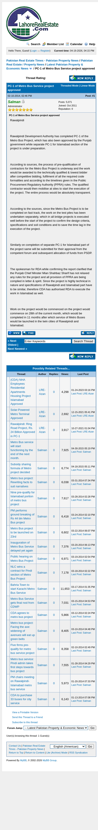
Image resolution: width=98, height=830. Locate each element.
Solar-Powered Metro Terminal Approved (20, 413)
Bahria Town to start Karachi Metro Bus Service (23, 588)
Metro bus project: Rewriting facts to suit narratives (22, 482)
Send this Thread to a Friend (27, 717)
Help (89, 44)
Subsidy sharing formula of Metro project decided (21, 468)
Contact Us (15, 745)
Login (34, 50)
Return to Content (34, 752)
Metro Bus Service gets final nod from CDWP (22, 602)
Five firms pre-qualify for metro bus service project (22, 649)
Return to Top (16, 752)
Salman (42, 450)
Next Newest (16, 348)
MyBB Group (50, 760)
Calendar (74, 44)
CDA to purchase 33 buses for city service (21, 699)
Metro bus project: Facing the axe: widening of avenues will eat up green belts (23, 631)
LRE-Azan (88, 393)
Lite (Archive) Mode (56, 752)
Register (45, 50)
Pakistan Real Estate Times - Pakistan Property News (42, 60)
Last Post (76, 393)
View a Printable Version (25, 712)
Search (33, 44)
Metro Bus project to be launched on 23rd (22, 532)
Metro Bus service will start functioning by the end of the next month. (22, 450)
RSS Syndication (78, 752)
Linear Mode (88, 85)
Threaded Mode (69, 85)
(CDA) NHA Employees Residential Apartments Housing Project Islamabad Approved (21, 391)
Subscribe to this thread (25, 722)
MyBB (23, 760)
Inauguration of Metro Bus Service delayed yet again (22, 546)
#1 (93, 95)
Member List (53, 44)
